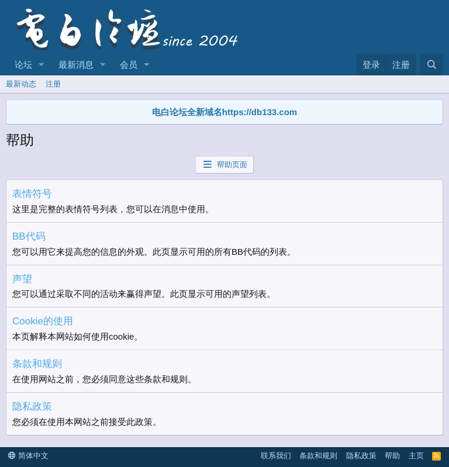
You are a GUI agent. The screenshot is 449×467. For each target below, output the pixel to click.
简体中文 (28, 455)
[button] (41, 64)
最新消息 (76, 65)
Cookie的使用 (42, 321)
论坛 (23, 65)
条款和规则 (37, 363)
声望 (22, 279)
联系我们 (276, 455)
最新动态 (21, 83)
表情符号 (32, 193)
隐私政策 (32, 406)
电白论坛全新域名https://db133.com (224, 112)
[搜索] (431, 64)
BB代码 (29, 236)
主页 (416, 455)
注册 (53, 83)
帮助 (392, 455)
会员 (128, 65)
